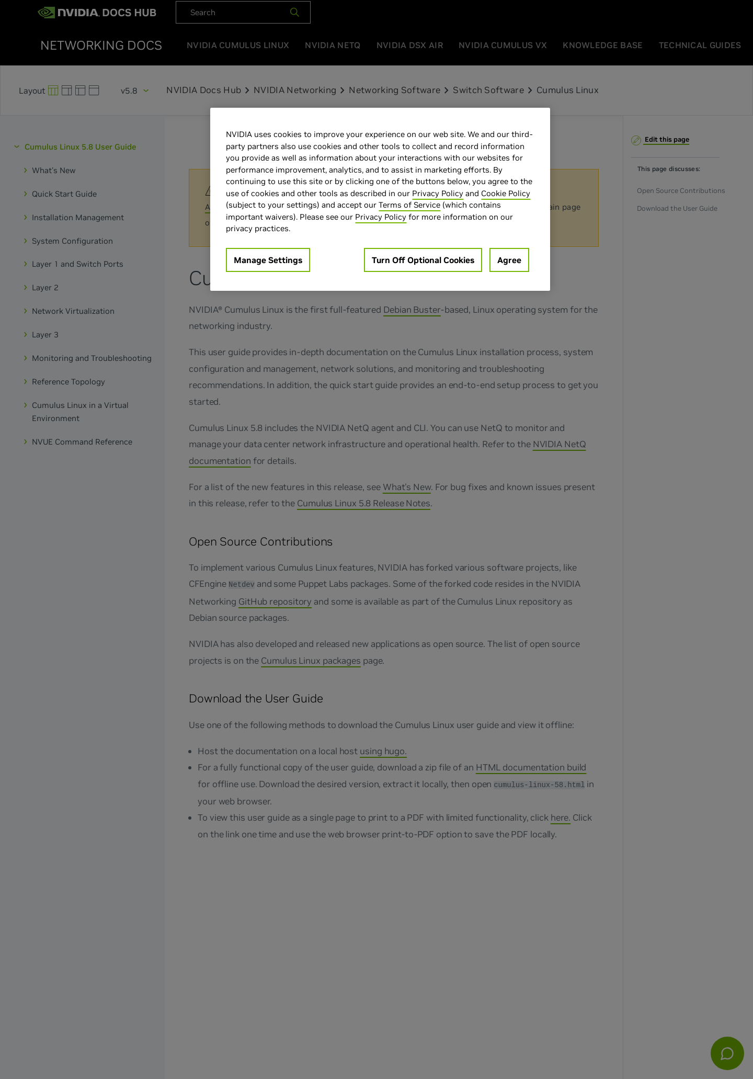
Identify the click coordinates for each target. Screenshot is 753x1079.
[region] (380, 199)
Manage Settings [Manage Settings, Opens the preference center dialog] (268, 260)
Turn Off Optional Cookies (423, 260)
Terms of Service (409, 205)
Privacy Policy (437, 193)
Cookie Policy (505, 193)
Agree (509, 260)
